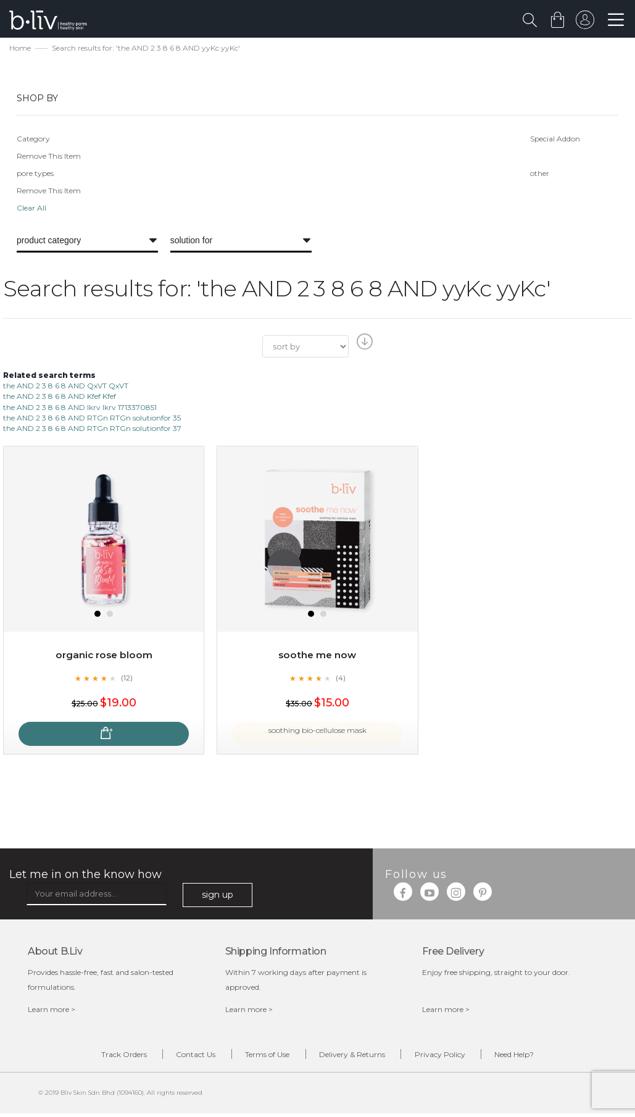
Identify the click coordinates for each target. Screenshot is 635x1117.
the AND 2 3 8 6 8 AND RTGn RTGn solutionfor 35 (92, 419)
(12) (127, 679)
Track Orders (100, 1056)
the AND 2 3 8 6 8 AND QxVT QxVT (65, 387)
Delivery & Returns (357, 1056)
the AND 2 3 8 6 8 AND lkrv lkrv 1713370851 (80, 408)
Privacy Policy (454, 1056)
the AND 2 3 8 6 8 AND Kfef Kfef (59, 398)
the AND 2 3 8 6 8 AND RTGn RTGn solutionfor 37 (92, 429)
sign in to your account (583, 22)
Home (20, 49)
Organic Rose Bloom (104, 657)
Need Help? (538, 1056)
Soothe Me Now (317, 657)
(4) (341, 679)
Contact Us (182, 1056)
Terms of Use (263, 1056)
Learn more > (51, 1011)
